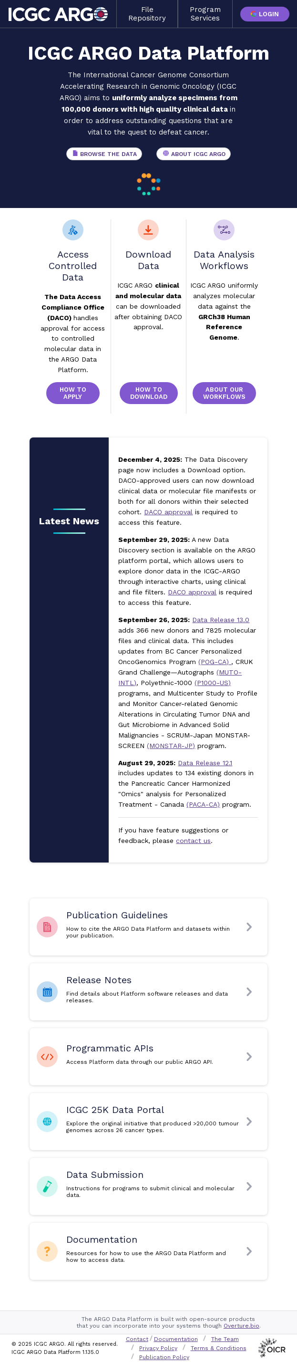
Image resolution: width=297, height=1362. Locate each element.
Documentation (176, 1339)
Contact (137, 1339)
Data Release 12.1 (205, 763)
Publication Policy (164, 1357)
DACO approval (168, 512)
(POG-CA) (214, 661)
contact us (193, 840)
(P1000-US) (213, 682)
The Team (225, 1339)
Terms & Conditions (218, 1348)
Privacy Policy (158, 1348)
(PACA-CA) (203, 804)
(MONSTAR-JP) (171, 745)
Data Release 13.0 (220, 620)
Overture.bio (241, 1325)
